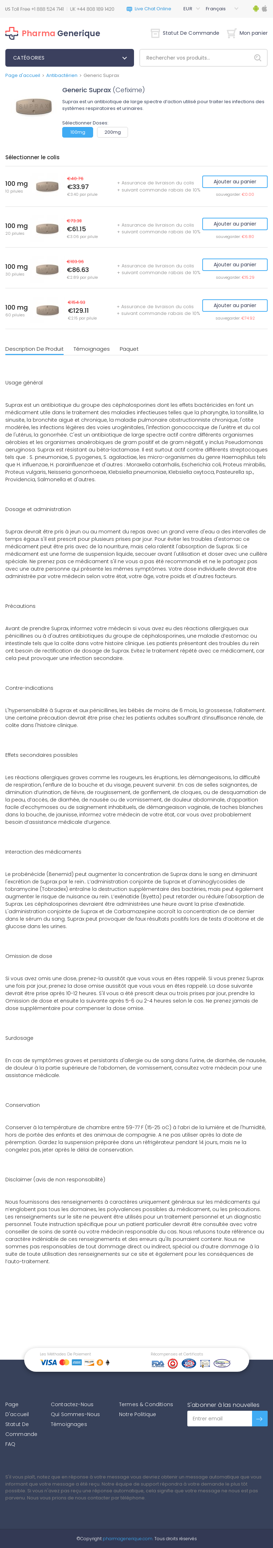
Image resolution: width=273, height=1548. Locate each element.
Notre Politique (137, 1414)
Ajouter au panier (235, 181)
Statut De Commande (185, 33)
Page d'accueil (22, 75)
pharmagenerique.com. (127, 1539)
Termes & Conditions (146, 1404)
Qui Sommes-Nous (75, 1414)
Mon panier (247, 33)
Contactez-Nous (72, 1404)
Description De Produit (34, 349)
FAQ (10, 1444)
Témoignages (92, 349)
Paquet (129, 349)
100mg (77, 132)
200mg (113, 132)
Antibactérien (61, 75)
